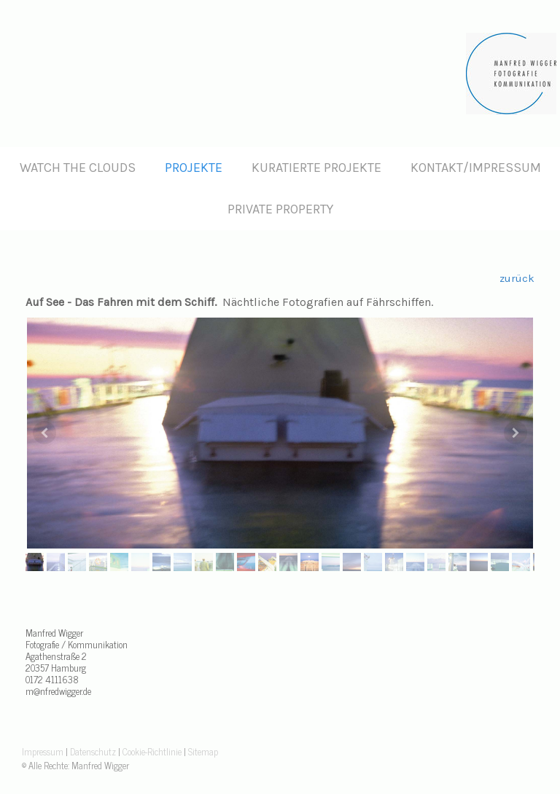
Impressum (42, 751)
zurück (516, 278)
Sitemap (203, 751)
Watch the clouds (78, 168)
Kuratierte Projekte (316, 168)
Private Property (280, 209)
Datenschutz (93, 751)
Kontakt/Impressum (476, 168)
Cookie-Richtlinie (152, 751)
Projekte (193, 168)
